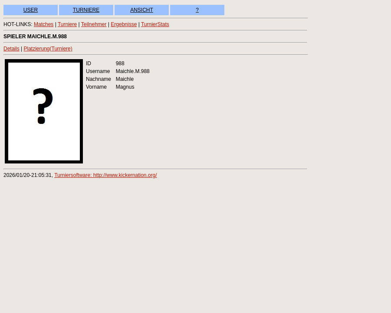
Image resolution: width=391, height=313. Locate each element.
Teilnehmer (94, 24)
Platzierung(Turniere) (47, 49)
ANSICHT (141, 10)
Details (11, 49)
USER (30, 10)
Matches (43, 24)
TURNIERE (86, 10)
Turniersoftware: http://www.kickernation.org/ (105, 175)
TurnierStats (155, 24)
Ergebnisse (124, 24)
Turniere (67, 24)
